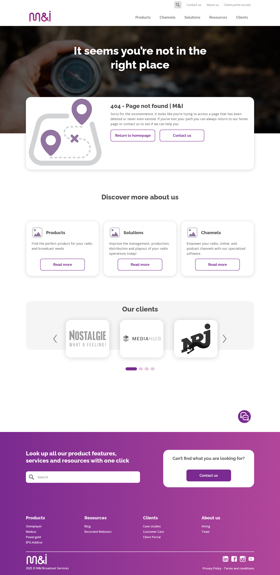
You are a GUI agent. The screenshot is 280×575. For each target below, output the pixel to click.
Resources (218, 17)
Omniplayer (34, 526)
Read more (62, 264)
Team (205, 532)
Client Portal (152, 537)
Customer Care (153, 532)
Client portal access (237, 5)
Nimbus (31, 532)
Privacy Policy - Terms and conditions (228, 568)
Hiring (206, 526)
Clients (242, 17)
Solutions (192, 17)
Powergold (33, 537)
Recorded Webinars (98, 532)
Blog (87, 526)
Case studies (152, 526)
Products (143, 17)
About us (212, 5)
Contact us (194, 5)
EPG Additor (34, 542)
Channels (168, 17)
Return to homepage (133, 135)
